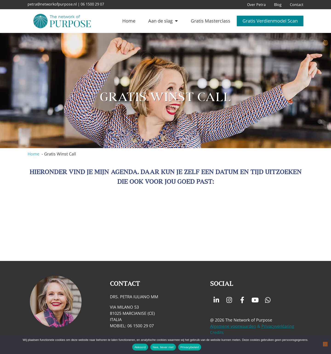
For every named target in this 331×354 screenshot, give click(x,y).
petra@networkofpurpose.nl (52, 4)
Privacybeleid (189, 347)
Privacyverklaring (277, 326)
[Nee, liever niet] (325, 344)
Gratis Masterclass (210, 21)
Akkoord (140, 347)
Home (128, 21)
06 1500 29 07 (92, 4)
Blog (278, 4)
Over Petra (256, 4)
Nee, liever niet (163, 347)
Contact (296, 4)
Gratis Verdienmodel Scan (270, 21)
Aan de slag (163, 21)
